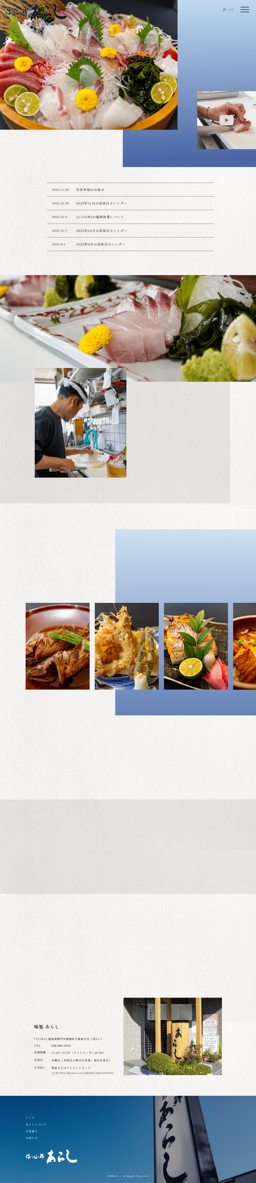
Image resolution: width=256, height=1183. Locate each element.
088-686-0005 (61, 1045)
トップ (30, 1118)
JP (224, 9)
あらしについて (36, 1124)
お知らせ (32, 1138)
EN (231, 9)
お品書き (32, 1131)
